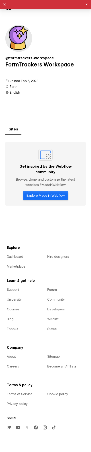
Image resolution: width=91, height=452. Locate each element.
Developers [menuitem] (56, 309)
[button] (86, 4)
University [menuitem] (14, 299)
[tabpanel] (45, 174)
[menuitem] (9, 427)
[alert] (45, 4)
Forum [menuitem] (52, 289)
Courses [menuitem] (13, 309)
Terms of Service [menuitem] (20, 394)
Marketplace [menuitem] (16, 266)
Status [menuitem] (52, 329)
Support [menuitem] (13, 289)
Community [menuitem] (56, 299)
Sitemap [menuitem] (53, 356)
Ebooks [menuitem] (12, 329)
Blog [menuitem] (10, 319)
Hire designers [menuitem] (58, 256)
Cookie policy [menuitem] (57, 394)
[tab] (13, 129)
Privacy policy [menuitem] (17, 404)
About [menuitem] (11, 356)
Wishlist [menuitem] (52, 319)
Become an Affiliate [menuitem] (62, 366)
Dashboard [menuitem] (15, 256)
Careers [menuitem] (13, 366)
